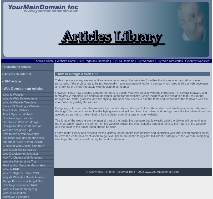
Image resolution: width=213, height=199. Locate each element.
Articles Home (45, 60)
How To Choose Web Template (22, 157)
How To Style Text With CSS (21, 173)
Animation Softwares (15, 196)
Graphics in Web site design (21, 122)
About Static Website (15, 110)
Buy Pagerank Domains (94, 60)
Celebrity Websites (197, 60)
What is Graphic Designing (20, 189)
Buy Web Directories (169, 60)
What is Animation (14, 193)
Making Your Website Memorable (24, 165)
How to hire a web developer (21, 133)
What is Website (13, 94)
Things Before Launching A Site (23, 181)
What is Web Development (20, 98)
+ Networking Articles (16, 66)
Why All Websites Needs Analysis (24, 177)
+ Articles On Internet (16, 74)
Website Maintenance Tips (20, 161)
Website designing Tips (17, 130)
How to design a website (18, 118)
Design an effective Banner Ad (22, 126)
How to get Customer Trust (20, 185)
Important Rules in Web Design (23, 141)
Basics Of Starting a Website (21, 106)
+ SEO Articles (12, 81)
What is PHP (11, 169)
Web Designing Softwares (19, 149)
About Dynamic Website (17, 114)
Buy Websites (145, 60)
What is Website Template (19, 102)
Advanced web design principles (23, 137)
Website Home (66, 60)
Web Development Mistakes (21, 153)
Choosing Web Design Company (23, 145)
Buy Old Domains (123, 60)
